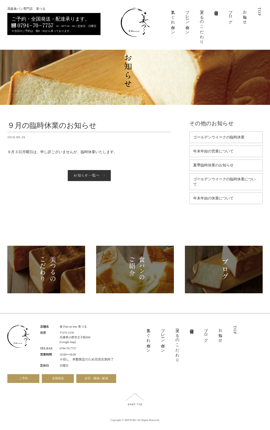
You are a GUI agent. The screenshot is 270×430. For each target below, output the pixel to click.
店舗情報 (216, 8)
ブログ (230, 14)
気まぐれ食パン (173, 20)
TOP (259, 11)
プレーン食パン (187, 20)
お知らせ (245, 15)
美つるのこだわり (202, 24)
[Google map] (68, 342)
